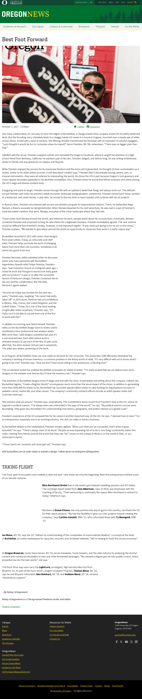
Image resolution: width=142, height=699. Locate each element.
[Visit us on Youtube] (126, 642)
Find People (117, 685)
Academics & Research (14, 26)
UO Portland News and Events (16, 671)
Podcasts (100, 26)
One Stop (102, 2)
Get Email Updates (10, 659)
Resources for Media (60, 622)
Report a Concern (27, 685)
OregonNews (9, 651)
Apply (111, 2)
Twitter (79, 126)
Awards (115, 26)
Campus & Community (61, 26)
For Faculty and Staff (59, 634)
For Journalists (56, 630)
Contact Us (55, 638)
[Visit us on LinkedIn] (136, 642)
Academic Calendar (11, 638)
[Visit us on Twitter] (121, 642)
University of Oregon (61, 690)
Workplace (84, 26)
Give (123, 2)
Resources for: (82, 2)
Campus (6, 622)
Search (130, 2)
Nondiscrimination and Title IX (51, 685)
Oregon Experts (57, 626)
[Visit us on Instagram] (131, 642)
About (107, 685)
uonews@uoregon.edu (125, 634)
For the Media (132, 26)
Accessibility (72, 685)
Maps (4, 630)
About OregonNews (11, 663)
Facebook (93, 126)
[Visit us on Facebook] (117, 642)
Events (5, 626)
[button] (71, 122)
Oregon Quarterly (11, 606)
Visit (117, 2)
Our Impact (38, 26)
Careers (98, 685)
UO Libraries (7, 643)
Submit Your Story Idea (12, 655)
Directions (6, 634)
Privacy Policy (86, 685)
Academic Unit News (11, 667)
